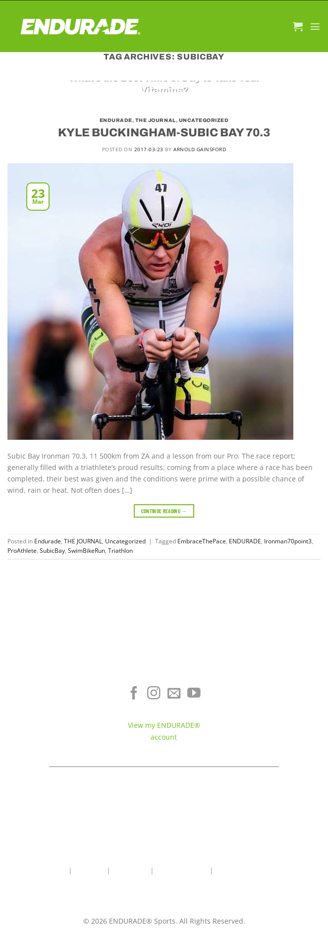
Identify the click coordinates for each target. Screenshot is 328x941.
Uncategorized (204, 120)
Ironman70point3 (288, 541)
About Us (89, 870)
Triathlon (120, 550)
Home (56, 870)
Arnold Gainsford (199, 149)
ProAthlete (22, 550)
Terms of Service (273, 706)
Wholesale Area (182, 870)
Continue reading (164, 511)
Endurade (116, 120)
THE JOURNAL (155, 120)
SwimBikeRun (86, 550)
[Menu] (315, 26)
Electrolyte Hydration (54, 691)
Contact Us (130, 870)
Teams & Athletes (273, 735)
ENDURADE (245, 541)
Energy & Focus (54, 706)
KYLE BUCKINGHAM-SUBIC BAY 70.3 (164, 132)
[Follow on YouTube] (194, 694)
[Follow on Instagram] (154, 694)
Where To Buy (273, 691)
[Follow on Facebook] (134, 694)
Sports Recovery (54, 720)
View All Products (54, 735)
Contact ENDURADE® (273, 720)
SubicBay (52, 550)
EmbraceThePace (201, 541)
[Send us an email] (174, 694)
